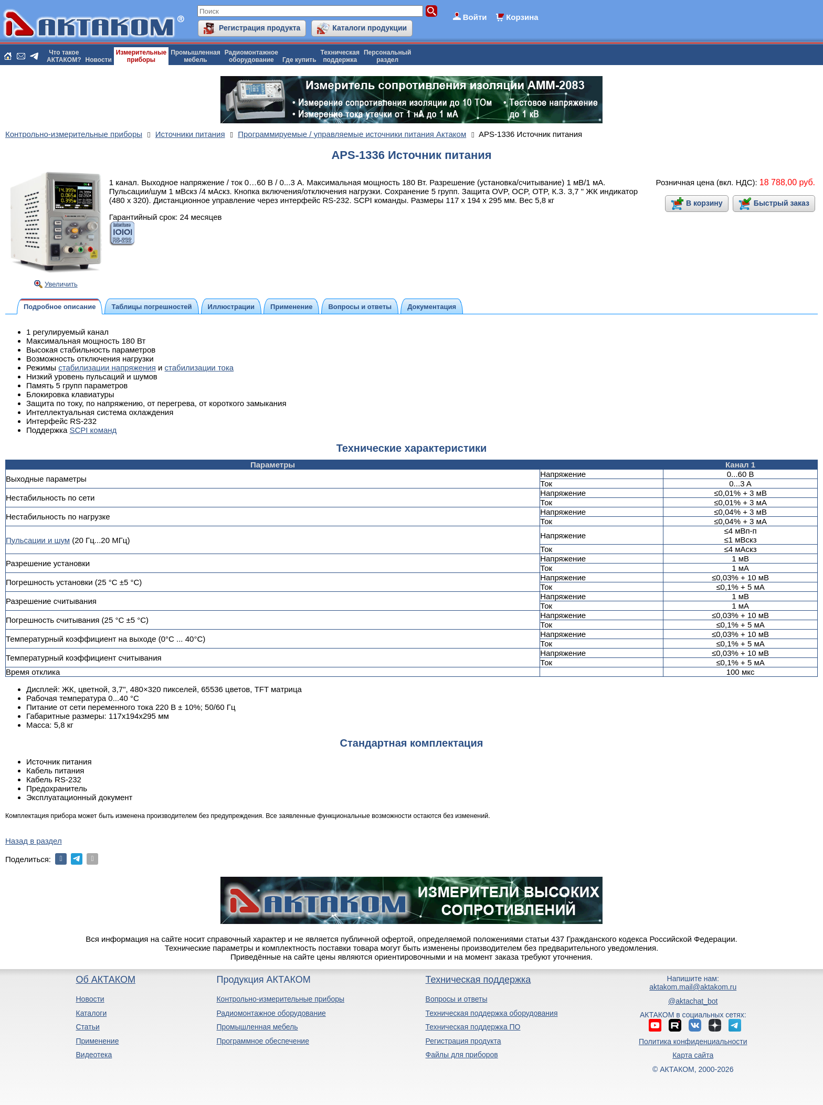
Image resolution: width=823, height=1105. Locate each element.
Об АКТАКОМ (105, 979)
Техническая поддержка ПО (473, 1027)
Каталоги (91, 1013)
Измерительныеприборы (141, 56)
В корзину (704, 203)
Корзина (522, 17)
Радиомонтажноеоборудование (251, 56)
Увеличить (61, 284)
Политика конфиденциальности (693, 1041)
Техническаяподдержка (340, 56)
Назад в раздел (33, 840)
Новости (99, 59)
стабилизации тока (199, 367)
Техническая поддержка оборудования (492, 1013)
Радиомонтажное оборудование (270, 1013)
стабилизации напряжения (107, 367)
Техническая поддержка (478, 979)
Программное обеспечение (262, 1041)
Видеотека (94, 1054)
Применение (97, 1041)
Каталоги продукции (369, 28)
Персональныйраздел (387, 56)
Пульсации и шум (38, 540)
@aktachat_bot (693, 1001)
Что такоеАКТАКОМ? (64, 56)
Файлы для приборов (462, 1054)
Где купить (299, 59)
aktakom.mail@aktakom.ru (692, 987)
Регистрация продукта (259, 28)
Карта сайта (692, 1055)
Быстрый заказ (781, 203)
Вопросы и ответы (457, 999)
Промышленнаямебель (195, 56)
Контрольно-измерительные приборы (280, 999)
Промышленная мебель (257, 1027)
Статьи (87, 1027)
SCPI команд (93, 430)
